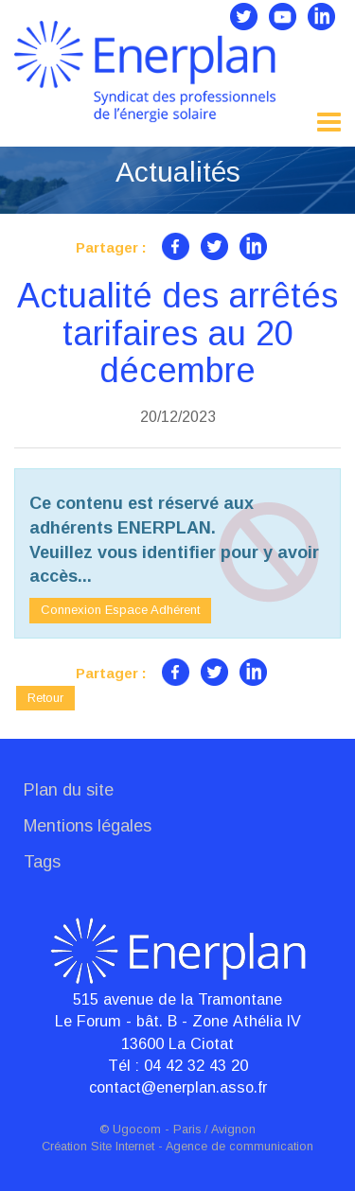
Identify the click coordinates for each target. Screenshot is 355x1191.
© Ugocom (130, 1129)
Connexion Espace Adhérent (120, 610)
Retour (45, 698)
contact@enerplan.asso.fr (178, 1086)
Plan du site (69, 789)
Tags (42, 861)
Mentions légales (87, 825)
